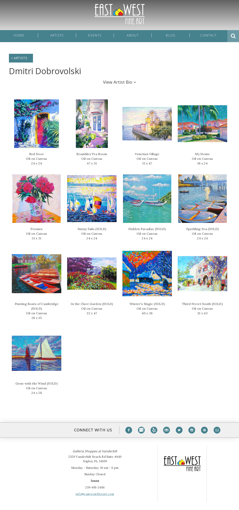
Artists (57, 36)
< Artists (19, 58)
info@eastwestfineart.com (95, 494)
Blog (170, 36)
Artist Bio (119, 82)
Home (19, 36)
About (133, 36)
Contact (208, 36)
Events (94, 36)
